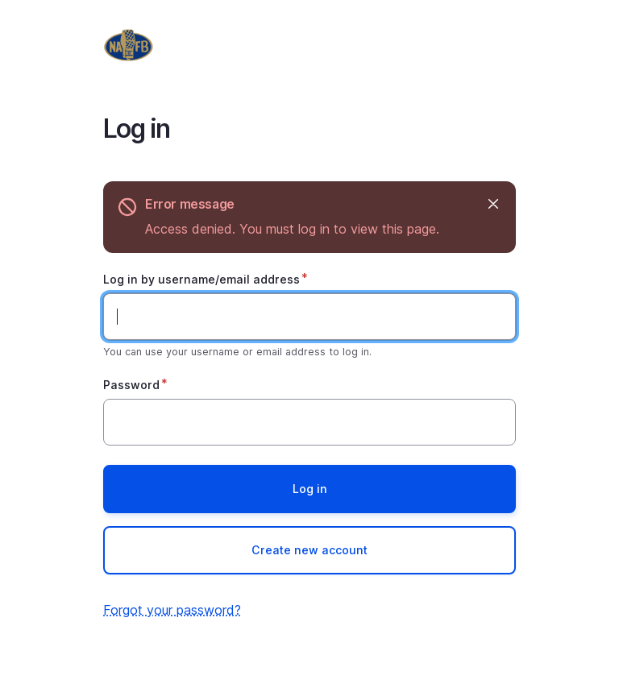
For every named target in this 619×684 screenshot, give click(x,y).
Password (131, 385)
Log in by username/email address (201, 279)
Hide (492, 204)
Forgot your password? (172, 610)
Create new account (309, 550)
